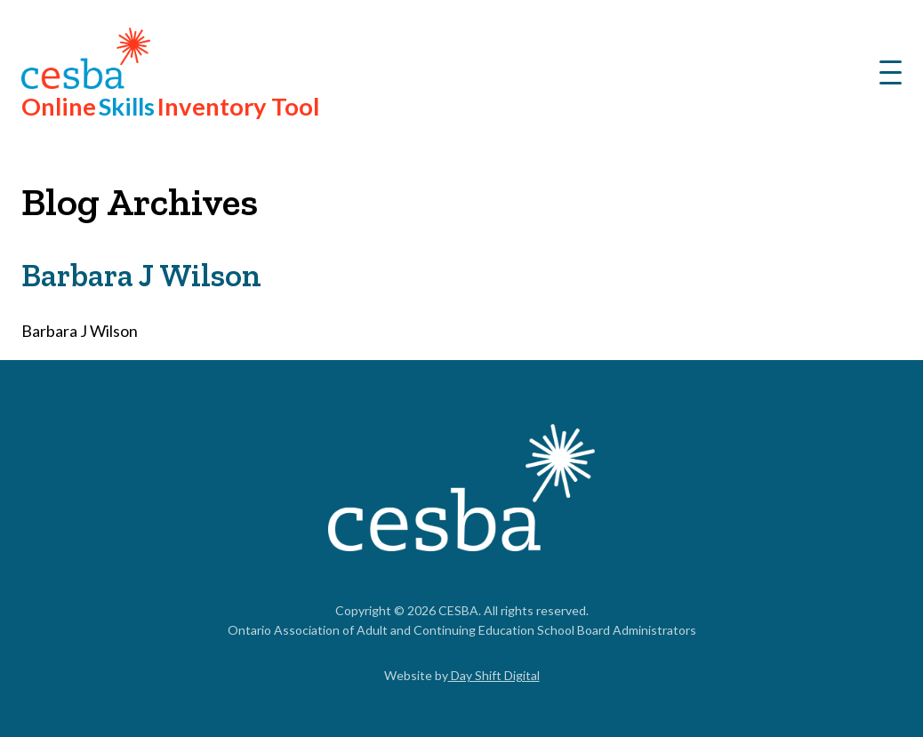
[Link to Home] (461, 490)
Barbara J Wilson (141, 275)
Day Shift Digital (494, 675)
